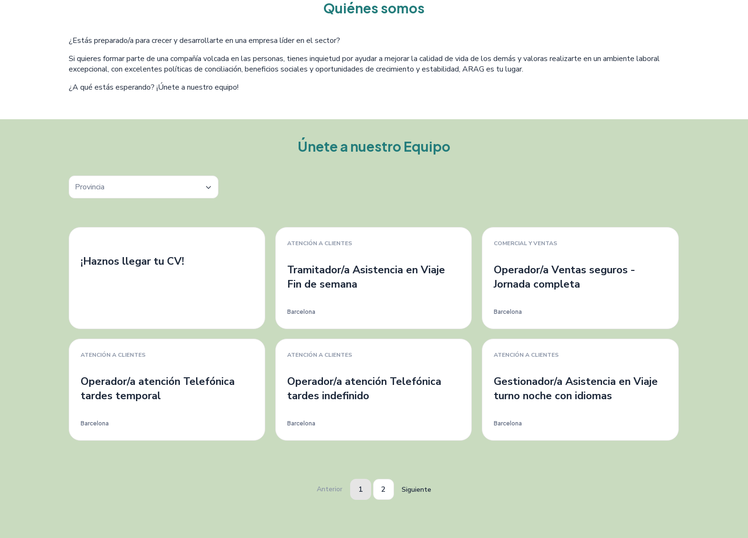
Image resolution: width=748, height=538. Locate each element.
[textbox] (143, 187)
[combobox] (143, 187)
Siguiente (416, 489)
